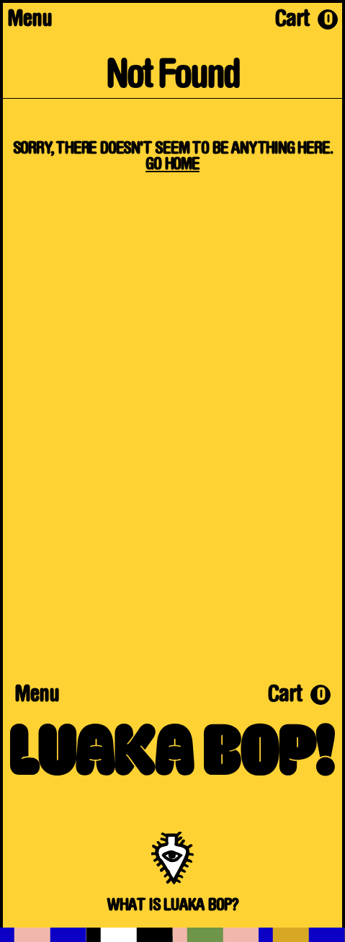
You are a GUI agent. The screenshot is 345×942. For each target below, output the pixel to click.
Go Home (172, 165)
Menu (29, 21)
